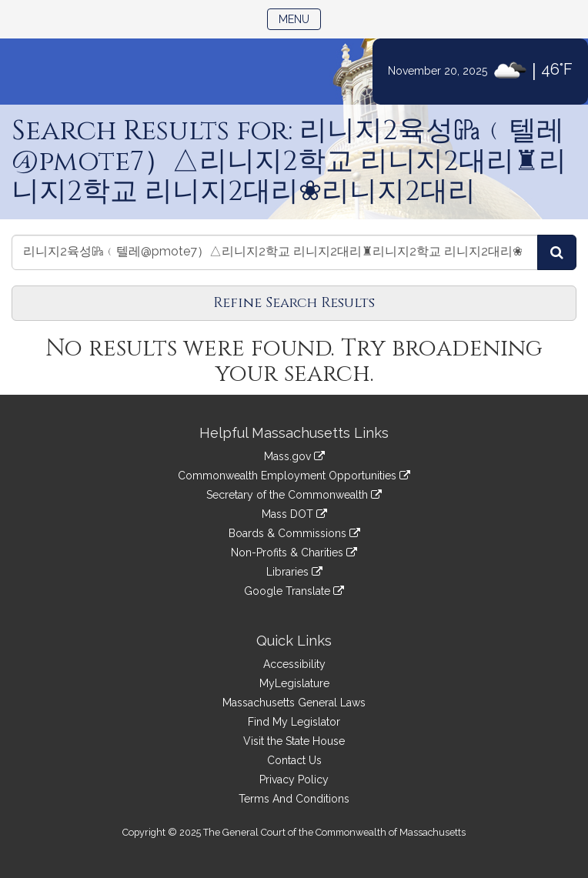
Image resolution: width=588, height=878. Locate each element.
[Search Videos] (556, 252)
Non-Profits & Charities (294, 552)
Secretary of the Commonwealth (294, 495)
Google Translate (294, 591)
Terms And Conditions (294, 799)
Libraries (294, 572)
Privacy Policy (294, 779)
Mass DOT (294, 514)
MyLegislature (294, 683)
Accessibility (294, 664)
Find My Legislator (294, 722)
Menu (300, 18)
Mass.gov (294, 456)
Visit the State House (294, 741)
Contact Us (294, 760)
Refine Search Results (294, 302)
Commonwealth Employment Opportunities (294, 475)
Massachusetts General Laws (294, 702)
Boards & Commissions (294, 533)
